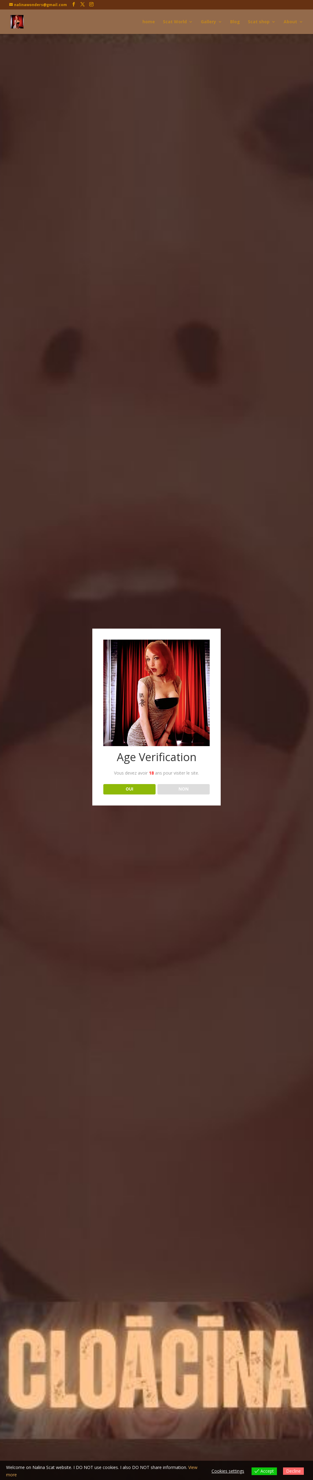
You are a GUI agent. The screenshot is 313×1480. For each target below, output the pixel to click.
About (290, 22)
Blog (235, 22)
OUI (129, 789)
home (148, 22)
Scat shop (259, 22)
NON (184, 789)
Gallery (208, 22)
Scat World (175, 22)
